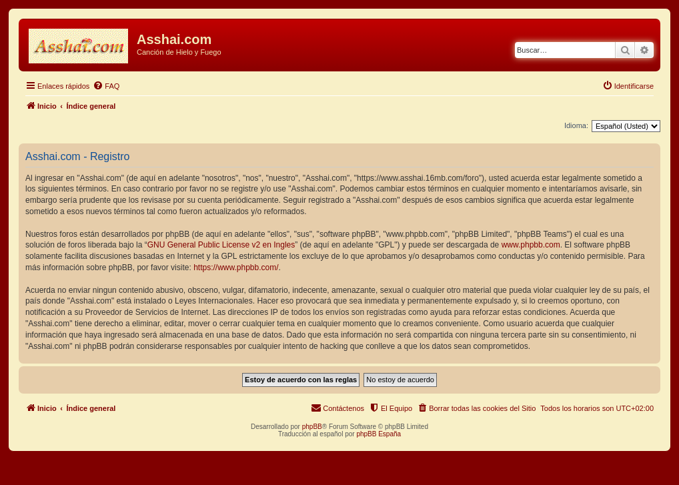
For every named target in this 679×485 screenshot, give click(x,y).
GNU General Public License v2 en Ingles (221, 245)
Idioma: (576, 125)
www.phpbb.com (531, 245)
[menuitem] (106, 86)
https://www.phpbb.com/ (235, 267)
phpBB (312, 426)
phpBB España (378, 434)
